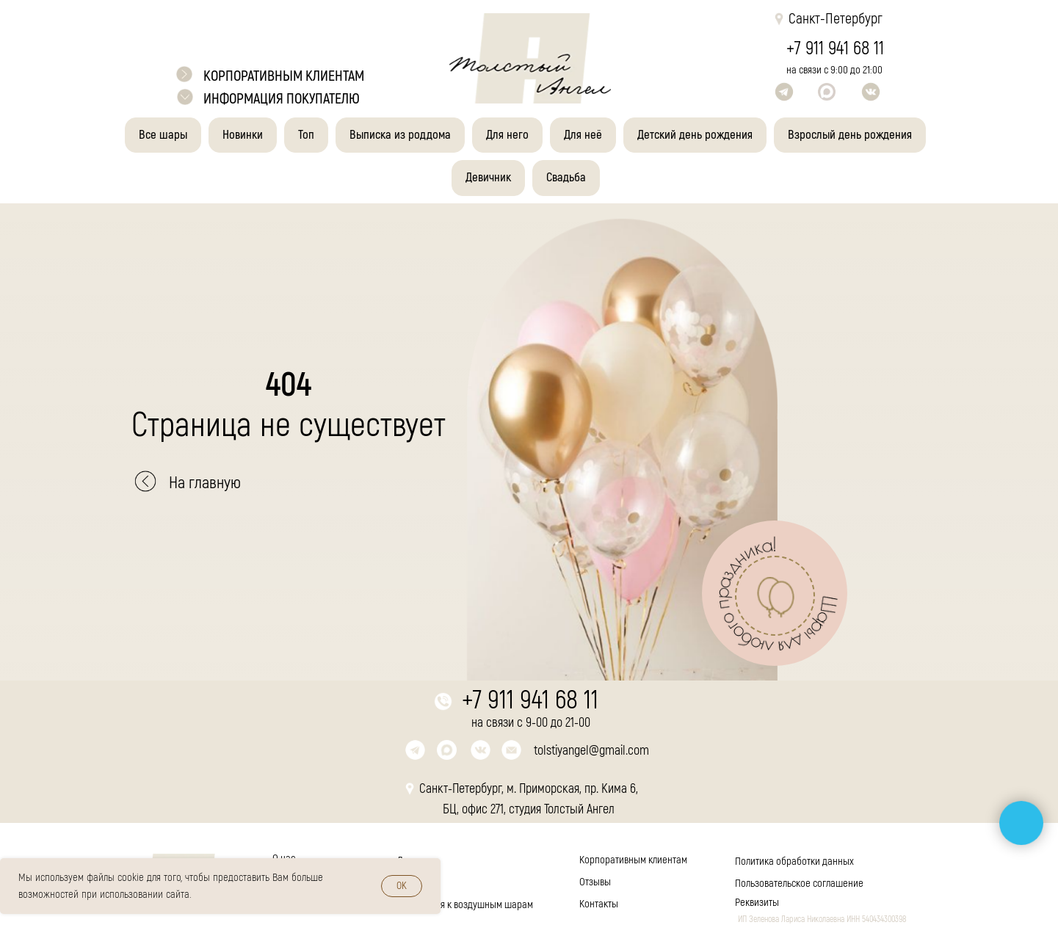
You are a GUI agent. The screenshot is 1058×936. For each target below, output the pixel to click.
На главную (205, 482)
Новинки (242, 134)
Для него (507, 134)
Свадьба (566, 177)
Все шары (163, 134)
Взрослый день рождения (850, 134)
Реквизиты (757, 903)
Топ (306, 134)
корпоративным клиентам (283, 76)
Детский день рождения (695, 134)
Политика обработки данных (794, 861)
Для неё (583, 134)
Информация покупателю (281, 99)
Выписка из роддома (400, 134)
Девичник (488, 177)
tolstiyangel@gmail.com (591, 750)
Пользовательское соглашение (799, 883)
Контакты (598, 904)
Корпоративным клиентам (633, 860)
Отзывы (595, 882)
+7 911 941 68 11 (835, 48)
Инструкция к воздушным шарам (465, 905)
